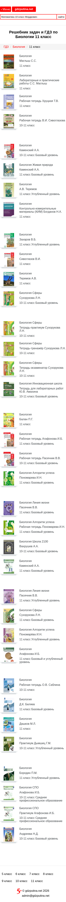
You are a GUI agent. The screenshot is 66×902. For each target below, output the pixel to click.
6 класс (20, 874)
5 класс (7, 874)
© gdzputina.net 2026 (33, 890)
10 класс (21, 881)
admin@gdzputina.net (35, 895)
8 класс (48, 874)
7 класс (34, 874)
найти (61, 17)
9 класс (7, 881)
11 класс (37, 881)
